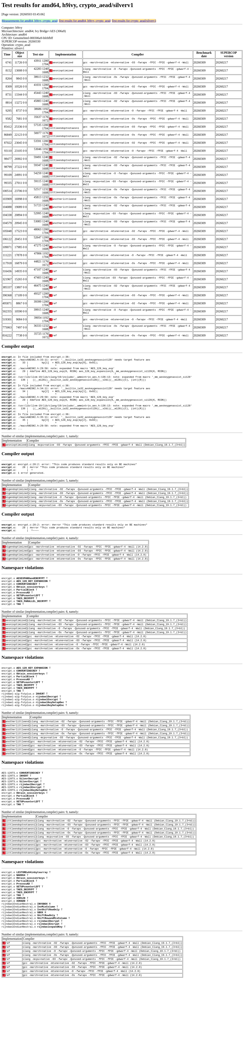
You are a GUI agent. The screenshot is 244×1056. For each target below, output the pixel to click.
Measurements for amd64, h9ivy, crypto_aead (30, 20)
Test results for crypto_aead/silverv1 (134, 20)
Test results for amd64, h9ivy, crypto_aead (85, 20)
